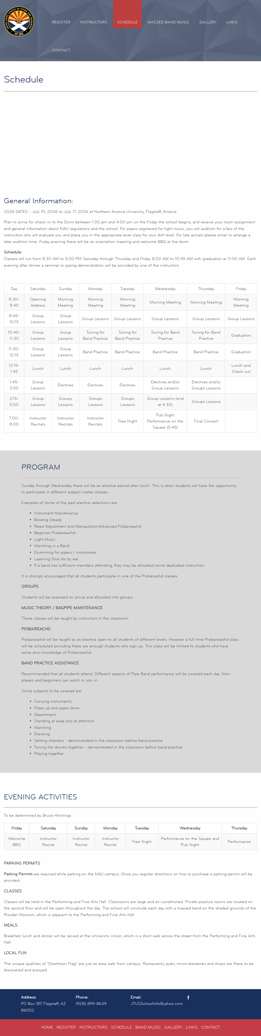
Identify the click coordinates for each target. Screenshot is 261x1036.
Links (232, 22)
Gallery (207, 22)
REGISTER (66, 1027)
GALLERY (173, 1027)
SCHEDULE (121, 1027)
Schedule (127, 22)
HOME (47, 1027)
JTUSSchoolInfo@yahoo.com (156, 1003)
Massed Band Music (168, 22)
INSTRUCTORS (93, 1027)
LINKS (192, 1027)
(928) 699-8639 (91, 1003)
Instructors (93, 22)
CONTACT (210, 1027)
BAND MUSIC (148, 1027)
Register (61, 22)
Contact (61, 50)
